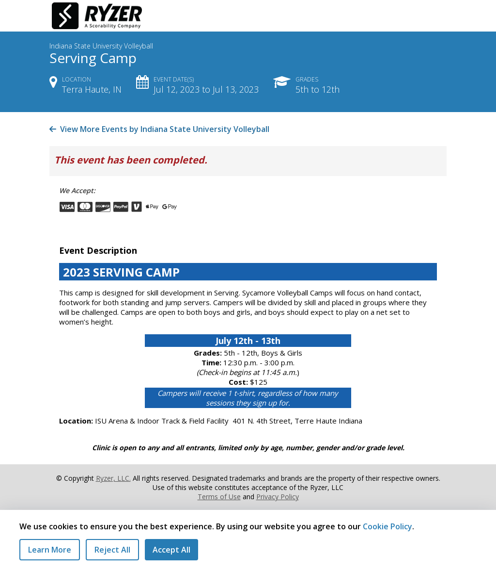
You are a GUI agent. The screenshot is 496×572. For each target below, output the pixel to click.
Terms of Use (219, 496)
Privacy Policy (277, 496)
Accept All (171, 549)
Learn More (49, 549)
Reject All (112, 549)
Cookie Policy (387, 526)
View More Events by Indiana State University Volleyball (159, 129)
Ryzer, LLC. (113, 478)
